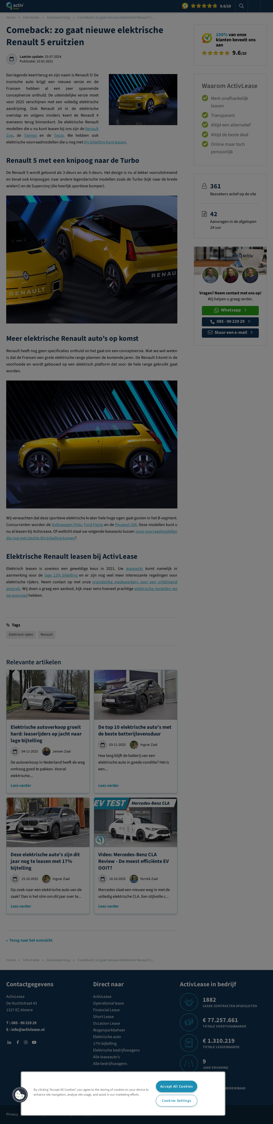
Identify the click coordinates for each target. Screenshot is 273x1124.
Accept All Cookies (176, 1086)
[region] (123, 1093)
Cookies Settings (176, 1100)
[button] (20, 1095)
